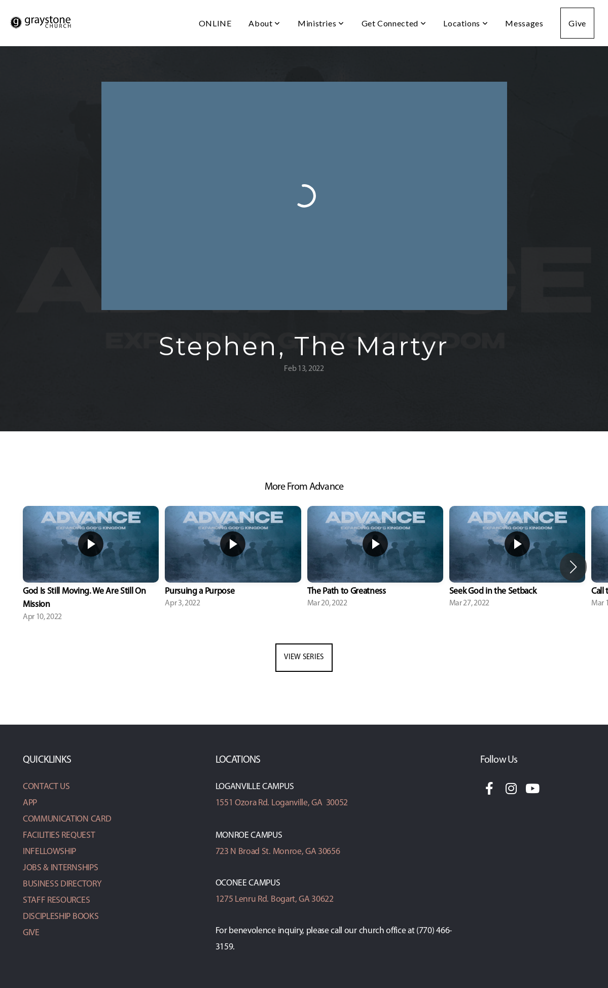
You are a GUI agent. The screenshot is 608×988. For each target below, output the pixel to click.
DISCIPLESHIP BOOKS (60, 916)
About (264, 23)
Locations (465, 23)
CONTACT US (46, 786)
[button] (573, 567)
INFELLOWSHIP (49, 851)
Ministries (321, 23)
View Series (304, 657)
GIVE (31, 933)
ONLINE (215, 23)
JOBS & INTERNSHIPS (60, 868)
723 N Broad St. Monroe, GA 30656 (278, 851)
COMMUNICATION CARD (67, 819)
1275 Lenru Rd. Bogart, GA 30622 (275, 899)
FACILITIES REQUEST (59, 835)
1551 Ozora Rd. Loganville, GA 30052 (282, 803)
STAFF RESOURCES (56, 900)
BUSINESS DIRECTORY (62, 884)
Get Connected (394, 23)
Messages (524, 23)
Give (577, 23)
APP (30, 803)
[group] (91, 567)
